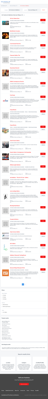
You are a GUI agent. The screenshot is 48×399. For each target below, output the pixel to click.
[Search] (43, 10)
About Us (17, 390)
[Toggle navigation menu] (46, 2)
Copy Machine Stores (6, 326)
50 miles (4, 297)
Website (43, 22)
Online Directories (9, 390)
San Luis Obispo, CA (13, 5)
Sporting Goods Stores (6, 323)
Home (2, 390)
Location (25, 10)
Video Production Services (6, 328)
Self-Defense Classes (6, 332)
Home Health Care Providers (7, 339)
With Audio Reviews (6, 306)
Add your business (24, 384)
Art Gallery (5, 312)
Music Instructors (5, 331)
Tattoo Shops (4, 325)
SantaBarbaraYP (4, 5)
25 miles (4, 295)
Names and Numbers (14, 395)
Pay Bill (36, 390)
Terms (28, 390)
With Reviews (5, 304)
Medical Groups (5, 334)
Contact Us (22, 390)
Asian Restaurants (5, 329)
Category (6, 10)
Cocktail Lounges (5, 322)
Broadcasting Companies (6, 335)
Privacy (32, 390)
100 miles (4, 298)
